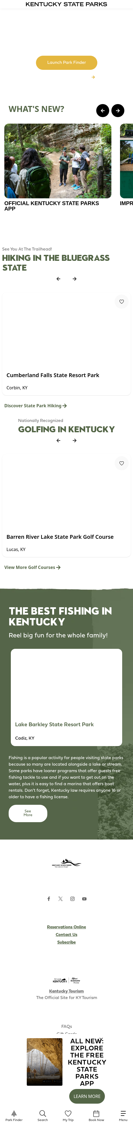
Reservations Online (66, 927)
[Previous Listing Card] (58, 278)
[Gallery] (66, 177)
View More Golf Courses (32, 567)
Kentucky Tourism (66, 991)
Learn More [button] (87, 1096)
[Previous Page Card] (102, 110)
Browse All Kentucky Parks (66, 77)
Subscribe (66, 942)
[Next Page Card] (117, 110)
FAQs (66, 1027)
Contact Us (66, 935)
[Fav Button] (122, 302)
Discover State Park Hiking (35, 406)
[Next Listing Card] (74, 278)
